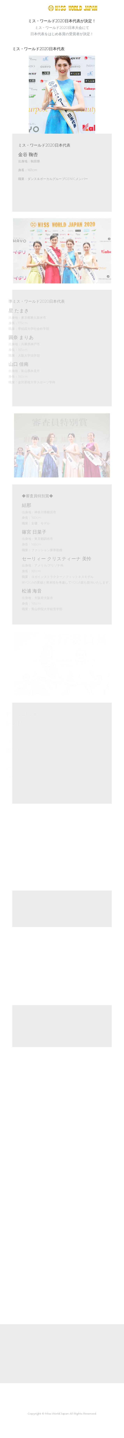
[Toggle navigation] (112, 7)
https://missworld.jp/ (53, 8)
